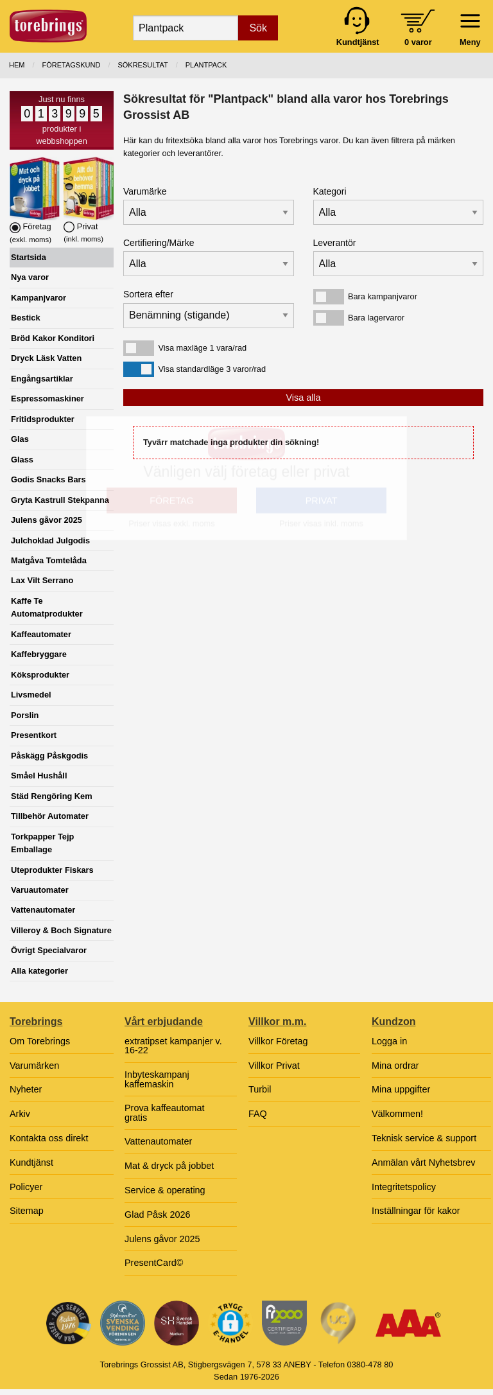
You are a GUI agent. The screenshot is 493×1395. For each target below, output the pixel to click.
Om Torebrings (40, 1041)
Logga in (389, 1041)
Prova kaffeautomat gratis (165, 1112)
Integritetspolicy (404, 1187)
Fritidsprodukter (42, 419)
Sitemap (27, 1211)
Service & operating (165, 1190)
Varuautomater (40, 890)
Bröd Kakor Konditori (52, 338)
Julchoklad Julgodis (50, 540)
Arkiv (20, 1114)
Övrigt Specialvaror (49, 950)
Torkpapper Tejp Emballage (42, 843)
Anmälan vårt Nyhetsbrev (424, 1162)
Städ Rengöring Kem (51, 796)
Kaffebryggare (39, 654)
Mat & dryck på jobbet (169, 1166)
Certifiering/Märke (158, 243)
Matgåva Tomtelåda (49, 560)
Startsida (28, 257)
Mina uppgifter (401, 1089)
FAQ (257, 1114)
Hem (16, 65)
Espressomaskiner (47, 398)
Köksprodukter (40, 675)
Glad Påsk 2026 (157, 1214)
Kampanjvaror (38, 298)
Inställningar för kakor (416, 1211)
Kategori (330, 191)
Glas (20, 439)
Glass (22, 459)
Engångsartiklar (42, 378)
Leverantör (334, 243)
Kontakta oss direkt (49, 1138)
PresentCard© (154, 1263)
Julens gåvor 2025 (46, 520)
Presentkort (33, 735)
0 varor (418, 42)
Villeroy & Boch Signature (61, 930)
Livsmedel (31, 694)
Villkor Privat (274, 1065)
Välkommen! (397, 1114)
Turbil (259, 1089)
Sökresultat (142, 65)
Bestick (25, 317)
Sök (258, 27)
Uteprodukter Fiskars (52, 870)
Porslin (25, 715)
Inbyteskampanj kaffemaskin (157, 1079)
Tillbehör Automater (50, 816)
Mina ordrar (395, 1065)
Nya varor (30, 277)
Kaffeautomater (41, 634)
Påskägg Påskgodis (49, 755)
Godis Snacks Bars (48, 479)
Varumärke (144, 191)
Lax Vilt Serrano (42, 580)
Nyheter (26, 1089)
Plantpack (206, 65)
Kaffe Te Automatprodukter (47, 607)
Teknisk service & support (424, 1138)
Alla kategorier (39, 971)
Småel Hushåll (39, 775)
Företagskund (71, 65)
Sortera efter (148, 294)
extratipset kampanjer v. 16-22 (173, 1045)
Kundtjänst (31, 1162)
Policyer (26, 1187)
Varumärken (34, 1065)
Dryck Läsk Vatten (46, 358)
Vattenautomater (43, 910)
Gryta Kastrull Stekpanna (60, 500)
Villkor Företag (278, 1041)
